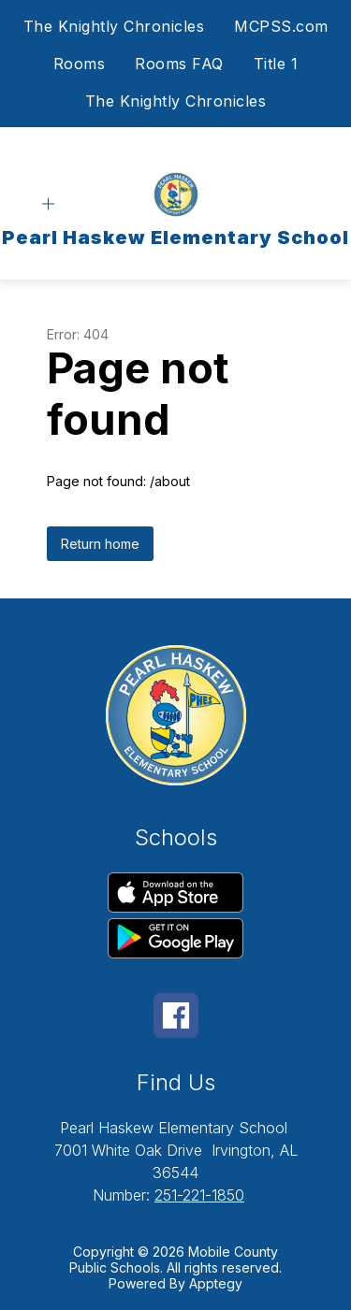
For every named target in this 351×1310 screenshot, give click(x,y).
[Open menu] (48, 204)
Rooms (79, 63)
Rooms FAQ (179, 63)
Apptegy (215, 1283)
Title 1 (276, 63)
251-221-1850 (199, 1195)
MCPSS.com (281, 26)
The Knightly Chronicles (114, 26)
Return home (100, 544)
